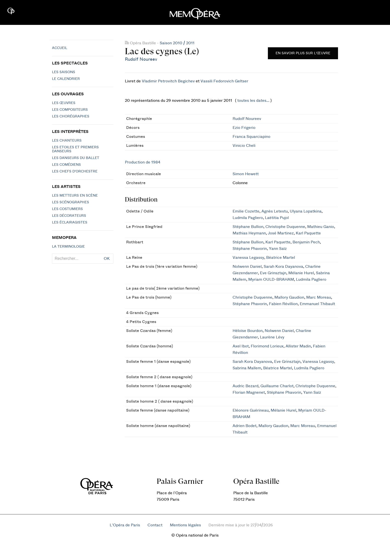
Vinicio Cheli (244, 146)
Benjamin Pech (306, 242)
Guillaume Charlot (276, 386)
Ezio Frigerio (244, 128)
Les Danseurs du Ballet (75, 158)
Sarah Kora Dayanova (283, 267)
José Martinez (281, 233)
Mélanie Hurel (301, 273)
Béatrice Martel (280, 258)
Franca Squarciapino (251, 137)
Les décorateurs (69, 216)
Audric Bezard (245, 386)
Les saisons (63, 72)
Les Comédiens (66, 164)
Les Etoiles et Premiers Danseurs (75, 149)
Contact (154, 525)
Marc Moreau (318, 297)
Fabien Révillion (283, 304)
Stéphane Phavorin (250, 249)
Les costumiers (67, 209)
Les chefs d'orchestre (75, 171)
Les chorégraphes (70, 116)
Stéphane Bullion (248, 227)
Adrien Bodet (244, 426)
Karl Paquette (308, 233)
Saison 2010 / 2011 (177, 43)
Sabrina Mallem (247, 368)
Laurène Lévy (272, 337)
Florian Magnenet (249, 392)
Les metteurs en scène (75, 195)
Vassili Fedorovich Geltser (224, 81)
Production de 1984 (142, 162)
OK (107, 259)
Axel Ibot (241, 346)
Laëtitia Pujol (277, 218)
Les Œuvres (63, 103)
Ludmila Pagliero (248, 218)
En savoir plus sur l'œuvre (303, 53)
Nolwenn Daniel (247, 267)
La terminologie (68, 246)
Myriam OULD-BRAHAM (271, 279)
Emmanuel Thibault (317, 304)
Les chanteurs (67, 140)
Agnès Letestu (274, 211)
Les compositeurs (70, 109)
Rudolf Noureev (141, 59)
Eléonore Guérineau (251, 410)
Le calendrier (66, 79)
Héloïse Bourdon (248, 331)
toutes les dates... (253, 101)
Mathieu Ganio (320, 227)
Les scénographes (70, 202)
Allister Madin (298, 346)
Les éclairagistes (69, 222)
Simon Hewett (246, 174)
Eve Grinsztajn (273, 273)
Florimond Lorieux (267, 346)
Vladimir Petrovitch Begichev (168, 81)
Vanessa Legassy (248, 258)
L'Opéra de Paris (125, 525)
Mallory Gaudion (289, 297)
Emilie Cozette (246, 211)
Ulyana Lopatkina (306, 211)
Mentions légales (185, 525)
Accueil (59, 48)
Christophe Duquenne (285, 227)
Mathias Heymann (249, 233)
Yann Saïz (278, 249)
